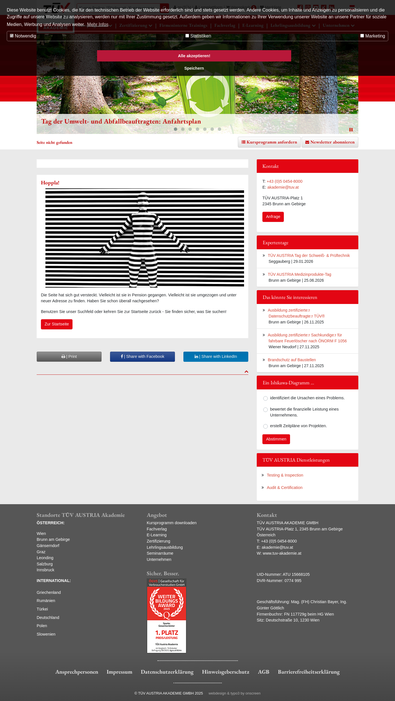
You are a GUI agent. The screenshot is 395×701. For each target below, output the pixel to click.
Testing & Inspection (285, 475)
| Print (69, 356)
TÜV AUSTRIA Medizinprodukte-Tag (299, 274)
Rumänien (46, 600)
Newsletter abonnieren (332, 142)
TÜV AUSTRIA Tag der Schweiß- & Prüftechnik (309, 255)
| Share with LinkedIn (216, 356)
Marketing (372, 36)
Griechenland (49, 592)
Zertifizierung (158, 541)
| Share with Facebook (142, 356)
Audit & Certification (284, 487)
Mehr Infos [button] (98, 24)
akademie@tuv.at (283, 187)
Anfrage (273, 216)
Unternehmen (159, 559)
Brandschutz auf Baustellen (292, 360)
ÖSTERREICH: (51, 523)
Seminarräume (160, 553)
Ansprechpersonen (76, 671)
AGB (263, 671)
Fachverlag (157, 529)
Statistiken (198, 36)
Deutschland (48, 617)
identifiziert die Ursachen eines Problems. (307, 398)
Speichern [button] (194, 68)
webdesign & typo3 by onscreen (234, 693)
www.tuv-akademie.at (282, 553)
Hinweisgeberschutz (225, 671)
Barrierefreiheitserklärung (309, 671)
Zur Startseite (57, 324)
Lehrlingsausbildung (165, 547)
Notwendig (23, 36)
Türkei (42, 609)
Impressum (119, 671)
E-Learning (156, 535)
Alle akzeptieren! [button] (194, 56)
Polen (42, 625)
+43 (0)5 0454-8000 (284, 181)
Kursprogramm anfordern (272, 142)
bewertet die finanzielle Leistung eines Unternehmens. (304, 412)
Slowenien (46, 634)
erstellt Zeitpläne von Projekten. (298, 426)
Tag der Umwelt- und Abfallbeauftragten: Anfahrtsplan (121, 121)
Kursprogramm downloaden (172, 523)
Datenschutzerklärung (167, 671)
